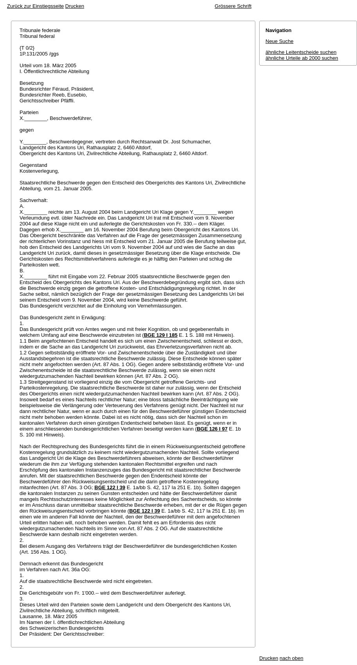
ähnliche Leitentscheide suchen (301, 52)
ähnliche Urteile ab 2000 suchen (302, 58)
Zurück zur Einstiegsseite (35, 6)
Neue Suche (280, 41)
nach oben (291, 658)
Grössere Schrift (233, 6)
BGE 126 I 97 (212, 429)
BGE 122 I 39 (110, 487)
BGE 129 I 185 (161, 335)
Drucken (74, 6)
